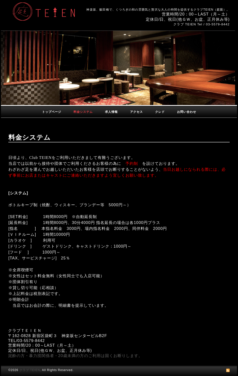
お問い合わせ (186, 112)
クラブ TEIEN (29, 370)
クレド (160, 112)
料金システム (83, 112)
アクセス (136, 112)
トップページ (51, 112)
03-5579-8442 (218, 24)
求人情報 (111, 112)
